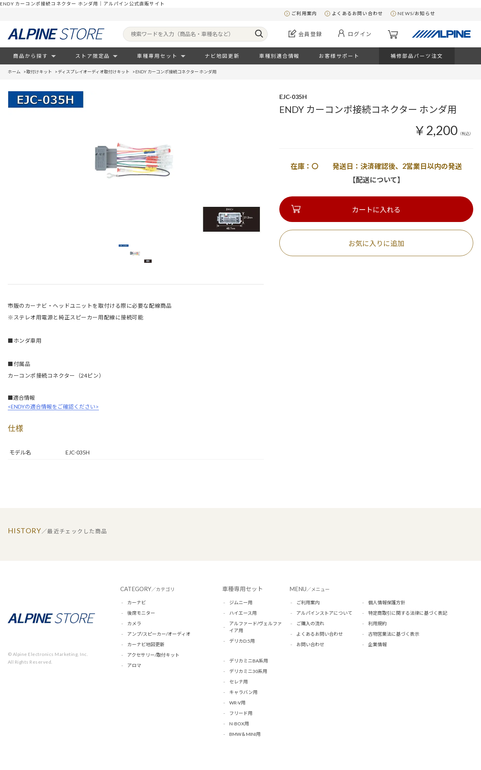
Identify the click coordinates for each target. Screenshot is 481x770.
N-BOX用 (239, 724)
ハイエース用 (243, 613)
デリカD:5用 (242, 641)
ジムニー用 (241, 602)
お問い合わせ (310, 644)
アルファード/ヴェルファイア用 (255, 627)
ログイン (360, 34)
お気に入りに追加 (376, 243)
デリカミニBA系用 (248, 661)
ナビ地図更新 (222, 56)
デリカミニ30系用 (248, 671)
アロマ (134, 665)
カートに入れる (376, 209)
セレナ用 (238, 682)
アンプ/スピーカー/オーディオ (158, 634)
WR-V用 (237, 703)
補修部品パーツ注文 (417, 56)
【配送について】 (376, 179)
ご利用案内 (304, 13)
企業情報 (377, 644)
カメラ (134, 623)
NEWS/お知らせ (416, 13)
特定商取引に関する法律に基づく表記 (407, 613)
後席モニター (141, 613)
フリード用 (241, 713)
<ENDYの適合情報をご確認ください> (53, 406)
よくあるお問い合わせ (357, 13)
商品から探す (30, 56)
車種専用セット (157, 56)
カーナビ (136, 602)
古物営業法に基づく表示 (393, 634)
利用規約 (377, 623)
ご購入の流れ (310, 623)
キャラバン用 (243, 692)
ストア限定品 (92, 56)
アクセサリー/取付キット (153, 655)
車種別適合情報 (279, 56)
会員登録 (310, 34)
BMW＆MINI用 (245, 734)
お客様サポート (339, 56)
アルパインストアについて (324, 613)
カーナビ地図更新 (145, 644)
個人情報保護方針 (386, 602)
